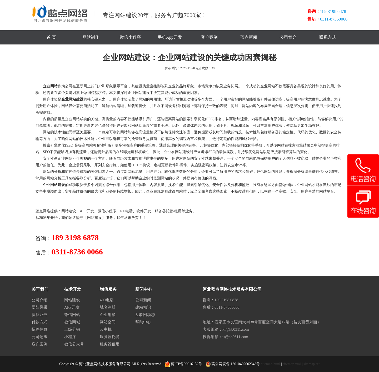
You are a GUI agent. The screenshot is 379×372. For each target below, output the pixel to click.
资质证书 (39, 315)
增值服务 (108, 289)
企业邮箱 (108, 315)
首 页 (51, 37)
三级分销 (72, 329)
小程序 (70, 337)
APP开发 (87, 211)
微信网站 (72, 315)
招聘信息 (39, 329)
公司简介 (288, 37)
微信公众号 (74, 344)
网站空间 (108, 322)
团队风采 (39, 307)
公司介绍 (39, 300)
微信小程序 (130, 37)
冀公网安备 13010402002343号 (233, 364)
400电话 (126, 211)
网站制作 (90, 37)
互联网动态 (145, 315)
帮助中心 (143, 322)
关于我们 (40, 289)
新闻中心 (143, 289)
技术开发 (72, 289)
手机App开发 (170, 37)
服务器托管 (164, 211)
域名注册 (108, 307)
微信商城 (72, 322)
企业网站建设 (72, 99)
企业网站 (50, 86)
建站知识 (143, 307)
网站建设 (68, 211)
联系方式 (327, 37)
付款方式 (39, 322)
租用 (178, 211)
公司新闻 (143, 300)
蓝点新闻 (248, 37)
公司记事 (39, 337)
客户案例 (209, 37)
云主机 (106, 329)
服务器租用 (109, 344)
